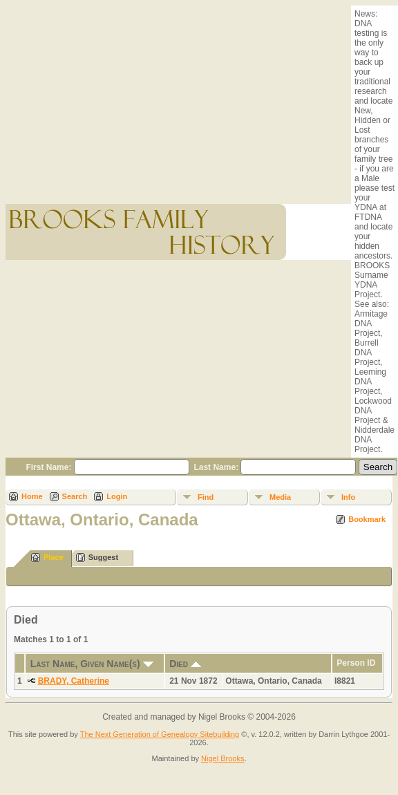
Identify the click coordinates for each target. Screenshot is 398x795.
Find (206, 497)
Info (348, 497)
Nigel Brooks (222, 758)
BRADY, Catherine (73, 681)
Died (185, 663)
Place (47, 557)
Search (75, 496)
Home (32, 496)
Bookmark (367, 519)
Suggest (97, 557)
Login (116, 496)
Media (280, 497)
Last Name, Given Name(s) (91, 663)
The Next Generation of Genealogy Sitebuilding (160, 734)
